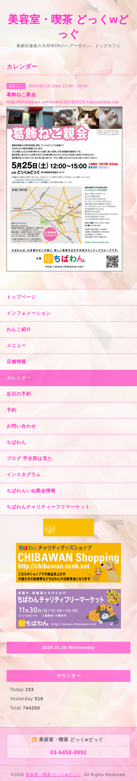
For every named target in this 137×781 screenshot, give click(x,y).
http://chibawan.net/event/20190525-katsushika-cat (63, 101)
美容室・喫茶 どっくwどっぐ (53, 774)
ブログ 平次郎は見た (29, 458)
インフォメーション (29, 313)
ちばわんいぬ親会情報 (31, 490)
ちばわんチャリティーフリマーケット (48, 506)
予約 (11, 410)
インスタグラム (24, 474)
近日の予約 (19, 393)
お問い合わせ (21, 426)
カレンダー (19, 377)
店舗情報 (16, 361)
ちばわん (16, 442)
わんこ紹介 (19, 329)
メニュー (16, 345)
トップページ (21, 297)
